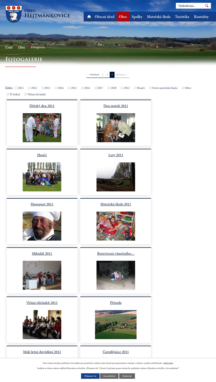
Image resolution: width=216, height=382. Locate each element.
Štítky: (9, 87)
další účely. (168, 362)
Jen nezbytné (109, 376)
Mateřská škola (158, 16)
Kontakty (201, 16)
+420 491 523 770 (21, 349)
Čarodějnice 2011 (177, 253)
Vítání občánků (36, 94)
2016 (87, 88)
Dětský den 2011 (39, 105)
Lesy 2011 (39, 154)
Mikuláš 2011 (39, 203)
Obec (123, 16)
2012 (34, 88)
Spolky (137, 16)
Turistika (182, 16)
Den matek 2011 (108, 105)
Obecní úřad (104, 16)
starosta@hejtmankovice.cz (60, 349)
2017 (100, 88)
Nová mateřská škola (164, 88)
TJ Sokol (14, 94)
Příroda (39, 253)
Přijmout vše (90, 376)
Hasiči (141, 88)
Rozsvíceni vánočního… (108, 203)
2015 (74, 88)
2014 (61, 88)
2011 (21, 88)
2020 (113, 88)
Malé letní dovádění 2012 (108, 253)
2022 (127, 88)
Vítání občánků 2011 (176, 203)
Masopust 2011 (108, 154)
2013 (47, 88)
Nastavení (127, 376)
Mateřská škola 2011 (176, 154)
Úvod (89, 16)
